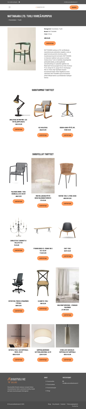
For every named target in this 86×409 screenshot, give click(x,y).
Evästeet (63, 404)
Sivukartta (75, 406)
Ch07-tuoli (67, 248)
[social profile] (19, 2)
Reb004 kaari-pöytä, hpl (67, 127)
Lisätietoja (50, 43)
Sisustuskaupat (51, 388)
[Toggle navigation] (9, 7)
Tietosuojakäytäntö (72, 404)
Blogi (48, 391)
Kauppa (74, 7)
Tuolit (19, 20)
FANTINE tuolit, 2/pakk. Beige (67, 196)
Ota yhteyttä (55, 404)
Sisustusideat (51, 384)
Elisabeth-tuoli (43, 301)
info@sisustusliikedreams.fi (70, 2)
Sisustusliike (50, 381)
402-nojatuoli (43, 127)
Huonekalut (12, 20)
